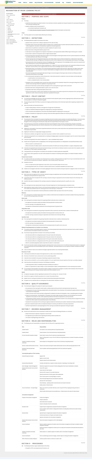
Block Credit (9, 29)
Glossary (57, 2)
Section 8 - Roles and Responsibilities (12, 42)
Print (42, 7)
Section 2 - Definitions (10, 19)
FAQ (63, 2)
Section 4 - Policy (9, 22)
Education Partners (78, 2)
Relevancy (9, 28)
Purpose (9, 16)
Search (31, 2)
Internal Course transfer (11, 23)
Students (68, 2)
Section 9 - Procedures (10, 43)
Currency (9, 26)
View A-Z (25, 2)
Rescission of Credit (10, 36)
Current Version (8, 7)
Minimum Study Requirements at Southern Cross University (14, 34)
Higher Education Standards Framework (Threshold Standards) (42, 30)
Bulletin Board (38, 2)
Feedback (46, 7)
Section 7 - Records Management (11, 40)
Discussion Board (48, 2)
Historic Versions (31, 7)
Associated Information (23, 7)
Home (19, 2)
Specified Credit (10, 32)
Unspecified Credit (10, 31)
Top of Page (83, 37)
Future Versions (37, 7)
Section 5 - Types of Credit (10, 25)
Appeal (9, 37)
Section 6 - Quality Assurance (11, 39)
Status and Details (15, 7)
